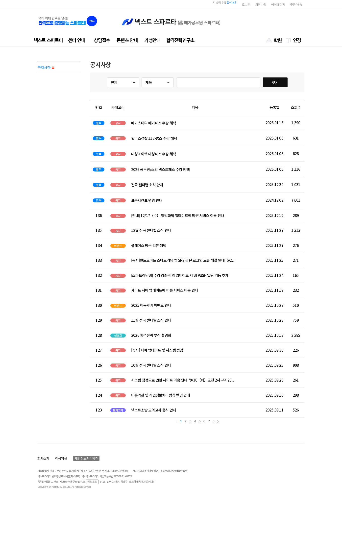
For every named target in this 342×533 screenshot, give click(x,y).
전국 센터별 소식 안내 (147, 184)
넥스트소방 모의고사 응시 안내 (153, 409)
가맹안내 (152, 40)
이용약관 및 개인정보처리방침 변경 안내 (160, 395)
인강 (297, 40)
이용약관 (61, 458)
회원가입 (260, 4)
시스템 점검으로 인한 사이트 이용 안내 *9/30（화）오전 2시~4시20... (182, 380)
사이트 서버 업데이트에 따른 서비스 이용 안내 (164, 290)
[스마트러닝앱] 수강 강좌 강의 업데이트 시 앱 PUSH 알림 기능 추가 (179, 275)
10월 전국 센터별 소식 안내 (151, 365)
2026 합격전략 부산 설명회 (151, 335)
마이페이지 (278, 4)
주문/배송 (296, 4)
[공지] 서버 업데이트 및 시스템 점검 (157, 350)
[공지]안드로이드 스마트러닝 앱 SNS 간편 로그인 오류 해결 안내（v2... (182, 260)
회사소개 (43, 458)
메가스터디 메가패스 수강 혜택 (153, 123)
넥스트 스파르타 (48, 40)
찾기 (275, 82)
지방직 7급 (224, 4)
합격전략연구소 (180, 40)
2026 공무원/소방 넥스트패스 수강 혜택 (160, 169)
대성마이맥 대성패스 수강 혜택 (153, 153)
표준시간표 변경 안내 (146, 200)
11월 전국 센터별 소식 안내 (151, 320)
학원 (278, 40)
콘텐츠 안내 (127, 40)
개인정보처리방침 (86, 458)
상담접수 (102, 40)
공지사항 (45, 67)
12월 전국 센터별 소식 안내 (151, 230)
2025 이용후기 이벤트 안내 (151, 305)
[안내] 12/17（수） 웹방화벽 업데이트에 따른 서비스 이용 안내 (177, 215)
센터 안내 (76, 40)
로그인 (246, 4)
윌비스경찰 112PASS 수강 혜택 (154, 138)
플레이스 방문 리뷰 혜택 (148, 245)
